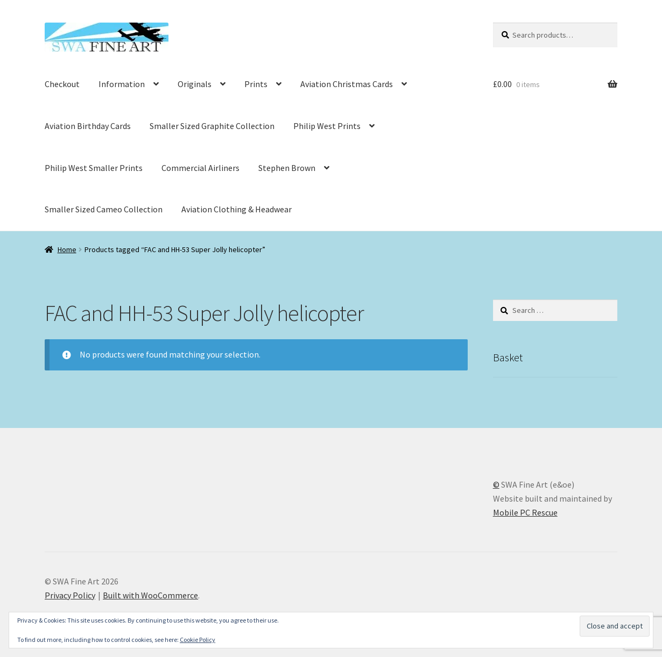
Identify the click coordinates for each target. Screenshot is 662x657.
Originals (195, 83)
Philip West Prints (327, 125)
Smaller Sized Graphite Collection (212, 125)
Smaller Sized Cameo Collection (104, 209)
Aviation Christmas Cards (346, 83)
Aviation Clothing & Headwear (236, 209)
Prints (255, 83)
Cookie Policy (197, 639)
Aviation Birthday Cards (88, 125)
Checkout (62, 83)
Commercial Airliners (200, 167)
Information (121, 83)
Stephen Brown (286, 167)
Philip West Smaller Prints (94, 167)
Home (67, 249)
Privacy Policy (70, 595)
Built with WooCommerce (150, 595)
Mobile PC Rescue (525, 512)
